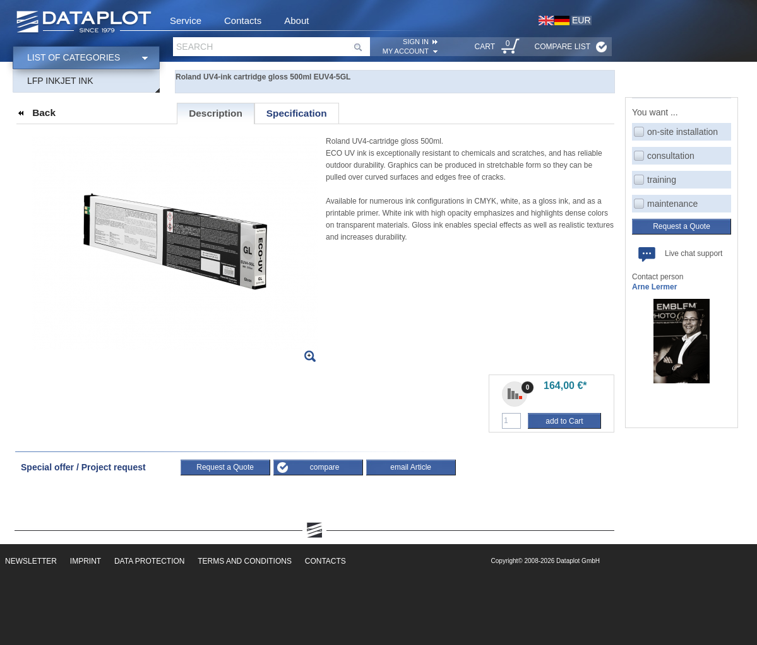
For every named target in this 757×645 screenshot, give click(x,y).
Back (44, 112)
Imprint (85, 561)
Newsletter (31, 561)
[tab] (215, 113)
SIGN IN (416, 41)
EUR (581, 20)
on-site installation (682, 132)
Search (194, 46)
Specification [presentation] (296, 113)
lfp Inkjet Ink (60, 81)
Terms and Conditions (245, 561)
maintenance (672, 204)
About (296, 20)
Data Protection (149, 561)
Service (185, 20)
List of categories (73, 57)
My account (406, 51)
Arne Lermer (654, 286)
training (661, 180)
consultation (670, 156)
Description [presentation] (215, 113)
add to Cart (564, 421)
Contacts (242, 20)
